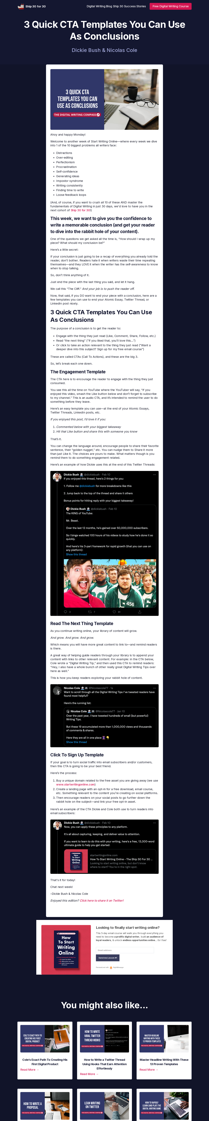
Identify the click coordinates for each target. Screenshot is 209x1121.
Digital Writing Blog (99, 6)
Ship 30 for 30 (80, 210)
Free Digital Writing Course (171, 6)
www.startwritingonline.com (75, 784)
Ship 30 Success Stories (129, 6)
